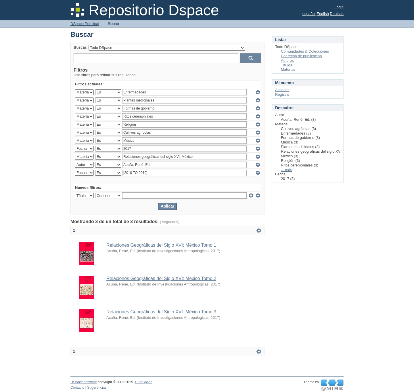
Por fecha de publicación (301, 56)
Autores (287, 60)
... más (286, 170)
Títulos (286, 65)
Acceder (282, 90)
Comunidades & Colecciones (305, 51)
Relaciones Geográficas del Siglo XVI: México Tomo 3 (161, 311)
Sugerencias (96, 388)
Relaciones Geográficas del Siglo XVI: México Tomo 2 (161, 278)
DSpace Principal (84, 24)
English (323, 14)
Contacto (77, 388)
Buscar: (80, 47)
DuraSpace (143, 382)
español (309, 14)
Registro (282, 94)
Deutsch (337, 14)
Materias (288, 69)
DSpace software (83, 382)
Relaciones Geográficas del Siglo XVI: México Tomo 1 (161, 245)
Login (339, 7)
